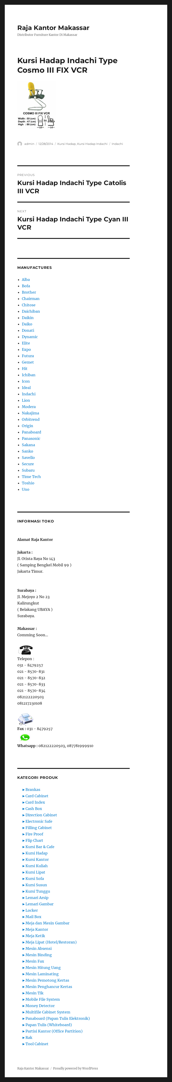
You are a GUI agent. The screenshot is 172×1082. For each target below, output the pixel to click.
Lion (26, 400)
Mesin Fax (34, 961)
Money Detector (40, 1005)
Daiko (27, 324)
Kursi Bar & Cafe (39, 846)
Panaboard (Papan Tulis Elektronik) (57, 1018)
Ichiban (28, 375)
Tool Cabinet (36, 1044)
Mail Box (33, 916)
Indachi (117, 144)
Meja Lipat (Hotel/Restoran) (51, 942)
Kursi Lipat (35, 872)
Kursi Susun (36, 885)
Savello (28, 457)
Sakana (28, 445)
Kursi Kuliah (36, 866)
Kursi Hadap (66, 144)
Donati (28, 330)
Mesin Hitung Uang (43, 967)
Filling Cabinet (38, 827)
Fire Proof (34, 834)
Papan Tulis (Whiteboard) (48, 1025)
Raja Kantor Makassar (53, 28)
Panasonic (31, 438)
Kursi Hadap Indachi (92, 144)
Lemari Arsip (36, 897)
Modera (29, 406)
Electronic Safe (38, 821)
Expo (26, 349)
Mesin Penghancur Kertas (48, 986)
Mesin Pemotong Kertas (47, 980)
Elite (26, 343)
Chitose (28, 305)
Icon (26, 381)
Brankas (32, 789)
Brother (29, 292)
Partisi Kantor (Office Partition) (54, 1031)
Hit (25, 368)
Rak (28, 1037)
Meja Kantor (36, 929)
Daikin (28, 317)
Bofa (26, 286)
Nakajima (30, 413)
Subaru (28, 470)
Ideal (26, 387)
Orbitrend (31, 419)
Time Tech (31, 476)
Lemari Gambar (39, 904)
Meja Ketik (35, 935)
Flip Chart (34, 840)
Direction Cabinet (41, 815)
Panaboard (31, 432)
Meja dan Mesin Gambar (47, 923)
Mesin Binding (38, 955)
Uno (25, 489)
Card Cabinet (36, 796)
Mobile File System (42, 999)
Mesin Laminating (42, 974)
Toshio (28, 483)
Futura (28, 356)
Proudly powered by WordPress (75, 1068)
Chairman (31, 298)
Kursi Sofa (34, 878)
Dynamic (30, 336)
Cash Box (33, 808)
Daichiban (31, 311)
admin (29, 144)
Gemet (28, 362)
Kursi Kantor (37, 859)
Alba (26, 279)
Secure (28, 464)
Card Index (35, 802)
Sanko (27, 451)
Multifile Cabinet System (47, 1012)
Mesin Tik (34, 993)
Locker (31, 910)
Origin (27, 425)
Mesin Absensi (38, 948)
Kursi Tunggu (37, 891)
